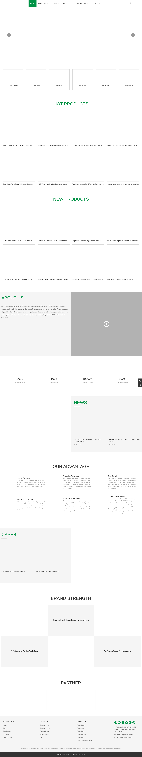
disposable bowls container (113, 748)
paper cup (47, 748)
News (5, 725)
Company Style (45, 728)
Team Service (44, 734)
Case (4, 728)
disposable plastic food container (75, 748)
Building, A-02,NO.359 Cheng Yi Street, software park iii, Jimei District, (125, 729)
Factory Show (44, 731)
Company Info (44, 725)
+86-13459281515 (127, 738)
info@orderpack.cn (126, 735)
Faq (41, 737)
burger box (62, 748)
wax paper (40, 748)
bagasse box (54, 748)
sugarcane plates (90, 748)
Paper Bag (80, 737)
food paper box (100, 748)
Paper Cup (80, 728)
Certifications (7, 731)
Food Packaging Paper (84, 740)
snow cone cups (25, 748)
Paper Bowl (80, 725)
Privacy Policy (7, 737)
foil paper (33, 748)
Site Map (6, 734)
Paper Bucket (81, 734)
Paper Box (80, 731)
